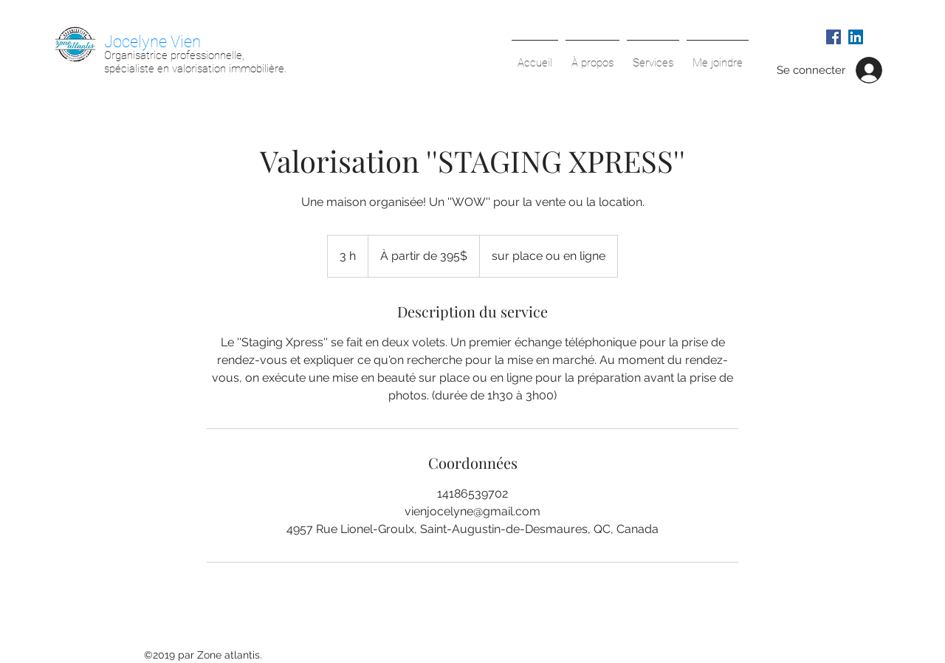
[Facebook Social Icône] (833, 37)
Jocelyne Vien (152, 41)
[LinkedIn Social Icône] (855, 37)
